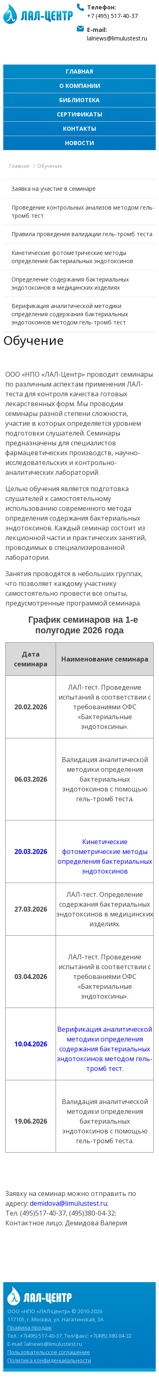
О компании (79, 85)
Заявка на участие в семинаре (53, 188)
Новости (79, 143)
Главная (79, 71)
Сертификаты (79, 114)
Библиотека (79, 100)
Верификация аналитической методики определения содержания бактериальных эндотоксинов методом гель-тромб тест (69, 314)
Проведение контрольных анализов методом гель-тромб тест (83, 211)
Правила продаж (29, 1327)
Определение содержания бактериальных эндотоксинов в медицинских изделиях (70, 283)
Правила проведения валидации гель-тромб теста (81, 234)
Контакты (79, 128)
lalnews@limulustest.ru (117, 38)
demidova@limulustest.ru (68, 1203)
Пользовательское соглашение (48, 1352)
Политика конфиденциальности (49, 1360)
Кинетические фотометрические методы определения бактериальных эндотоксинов (72, 257)
